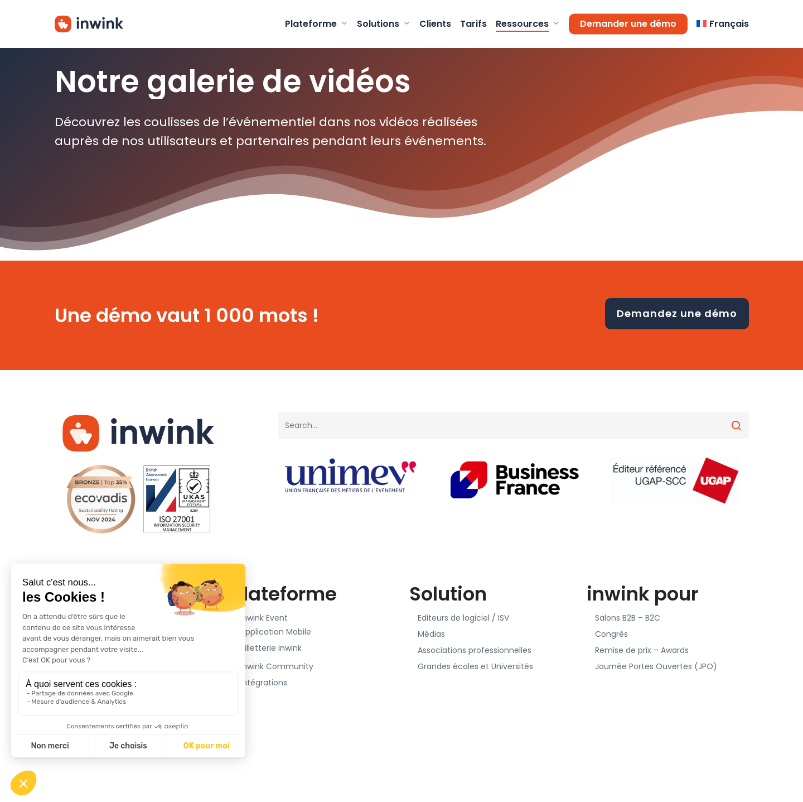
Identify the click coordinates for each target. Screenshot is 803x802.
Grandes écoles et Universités (475, 666)
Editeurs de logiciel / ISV (463, 617)
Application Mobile (275, 631)
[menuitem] (722, 24)
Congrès (611, 634)
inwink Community (276, 666)
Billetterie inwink (271, 648)
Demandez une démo (677, 313)
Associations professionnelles (474, 650)
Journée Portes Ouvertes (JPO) (656, 666)
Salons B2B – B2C (627, 617)
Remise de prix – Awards (642, 650)
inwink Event (264, 617)
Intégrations (263, 682)
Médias (431, 634)
